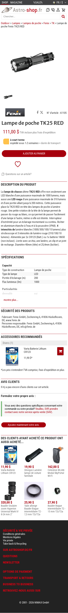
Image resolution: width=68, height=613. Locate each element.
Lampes (16, 23)
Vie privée (8, 540)
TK (52, 23)
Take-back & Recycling (14, 543)
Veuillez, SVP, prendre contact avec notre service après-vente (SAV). (31, 410)
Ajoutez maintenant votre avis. (24, 424)
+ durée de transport (49, 143)
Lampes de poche (32, 23)
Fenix (46, 23)
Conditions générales (14, 534)
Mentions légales (12, 537)
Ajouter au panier (34, 153)
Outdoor (5, 23)
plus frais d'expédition (43, 132)
